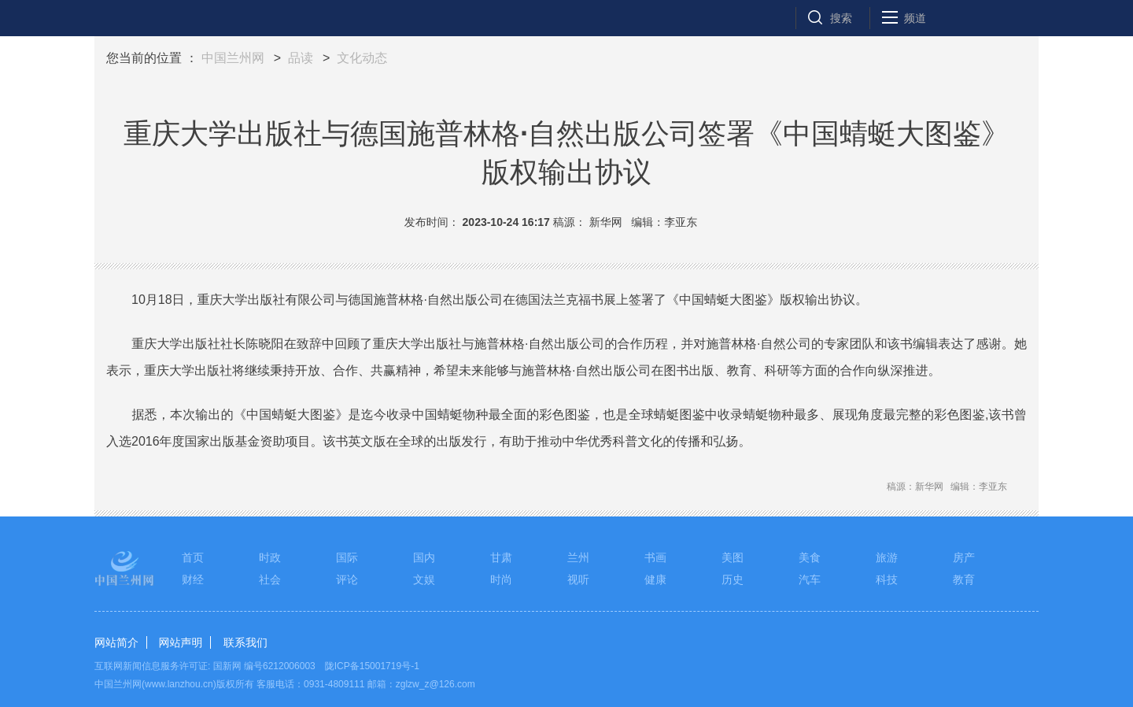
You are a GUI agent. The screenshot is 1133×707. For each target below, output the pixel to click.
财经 (193, 579)
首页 (193, 557)
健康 (655, 579)
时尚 (501, 579)
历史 (733, 579)
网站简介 (116, 642)
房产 (964, 557)
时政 (270, 557)
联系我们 (245, 642)
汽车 (810, 579)
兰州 (578, 557)
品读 (300, 58)
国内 (424, 557)
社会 (270, 579)
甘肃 (501, 557)
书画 (655, 557)
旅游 (887, 557)
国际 (347, 557)
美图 (733, 557)
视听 (578, 579)
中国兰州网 (232, 58)
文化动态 (362, 58)
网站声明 (180, 642)
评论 (347, 579)
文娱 (424, 579)
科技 (887, 579)
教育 (964, 579)
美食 (810, 557)
